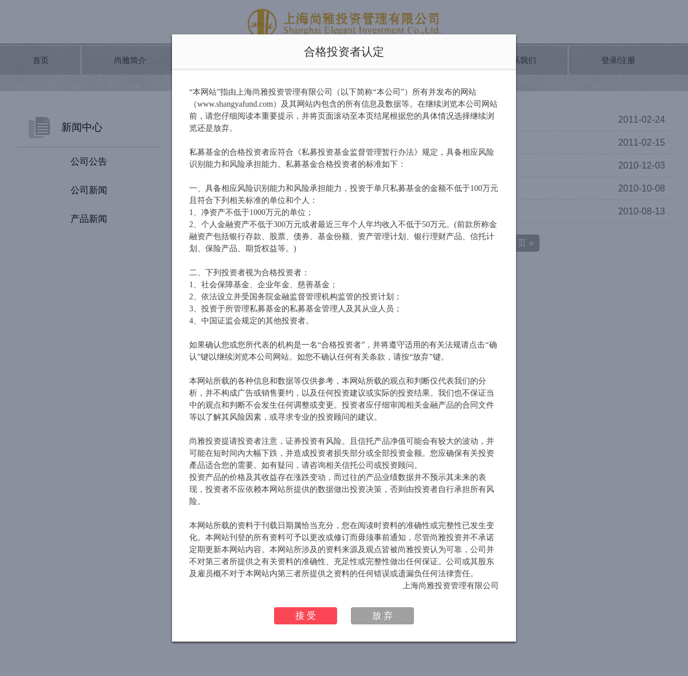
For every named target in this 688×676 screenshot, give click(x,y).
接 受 (305, 615)
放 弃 (382, 615)
